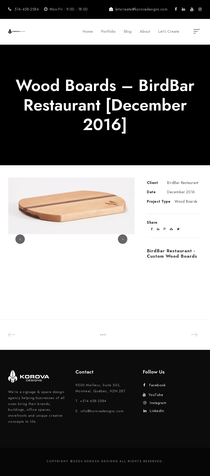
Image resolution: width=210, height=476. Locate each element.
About (145, 31)
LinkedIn (153, 410)
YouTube (153, 394)
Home (88, 31)
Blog (127, 31)
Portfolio (108, 31)
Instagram (154, 402)
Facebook (154, 385)
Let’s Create (168, 31)
